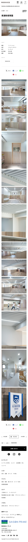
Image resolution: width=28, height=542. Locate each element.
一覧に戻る (15, 436)
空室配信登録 (4, 484)
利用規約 (3, 497)
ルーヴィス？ (4, 460)
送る (23, 70)
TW (14, 535)
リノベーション (5, 514)
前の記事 (5, 436)
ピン (16, 74)
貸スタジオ (10, 481)
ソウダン (3, 503)
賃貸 (6, 481)
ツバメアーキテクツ (12, 47)
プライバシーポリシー (20, 495)
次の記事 (22, 436)
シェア (16, 70)
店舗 (6, 473)
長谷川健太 (10, 53)
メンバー (13, 463)
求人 (23, 463)
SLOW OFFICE (9, 517)
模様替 (18, 514)
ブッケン (3, 479)
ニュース (3, 465)
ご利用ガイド (4, 492)
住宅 (2, 473)
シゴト (7, 443)
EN (11, 535)
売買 (2, 481)
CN (17, 535)
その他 (14, 473)
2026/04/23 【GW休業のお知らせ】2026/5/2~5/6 (10, 6)
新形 (2, 517)
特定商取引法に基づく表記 (7, 495)
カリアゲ (12, 514)
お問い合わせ (4, 505)
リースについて (12, 492)
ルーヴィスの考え (5, 463)
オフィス (10, 473)
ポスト (9, 70)
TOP (2, 443)
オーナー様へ (17, 481)
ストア (3, 489)
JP (8, 535)
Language (3, 535)
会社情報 (18, 463)
